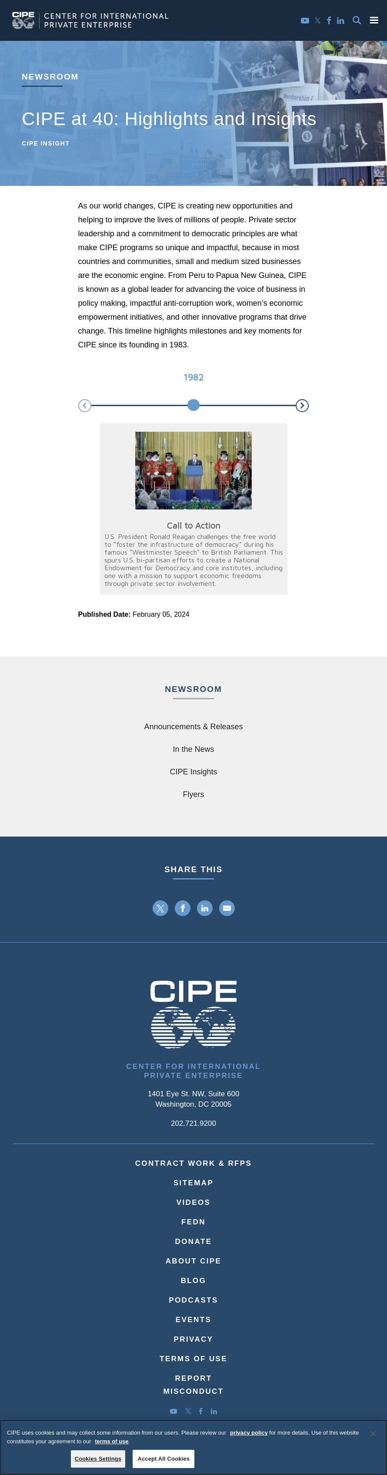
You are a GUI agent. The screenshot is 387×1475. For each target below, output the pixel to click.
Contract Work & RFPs (193, 1163)
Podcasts (193, 1300)
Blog (194, 1281)
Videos (194, 1202)
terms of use (111, 1445)
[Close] (373, 1438)
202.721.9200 (193, 1123)
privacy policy (249, 1437)
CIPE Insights (193, 771)
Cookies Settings (98, 1463)
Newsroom (50, 76)
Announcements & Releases (193, 726)
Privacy (194, 1339)
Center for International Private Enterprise (193, 1071)
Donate (193, 1241)
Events (193, 1320)
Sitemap (193, 1183)
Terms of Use (193, 1359)
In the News (193, 749)
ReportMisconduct (193, 1385)
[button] (374, 20)
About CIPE (194, 1261)
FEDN (193, 1222)
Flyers (193, 794)
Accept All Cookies (163, 1463)
